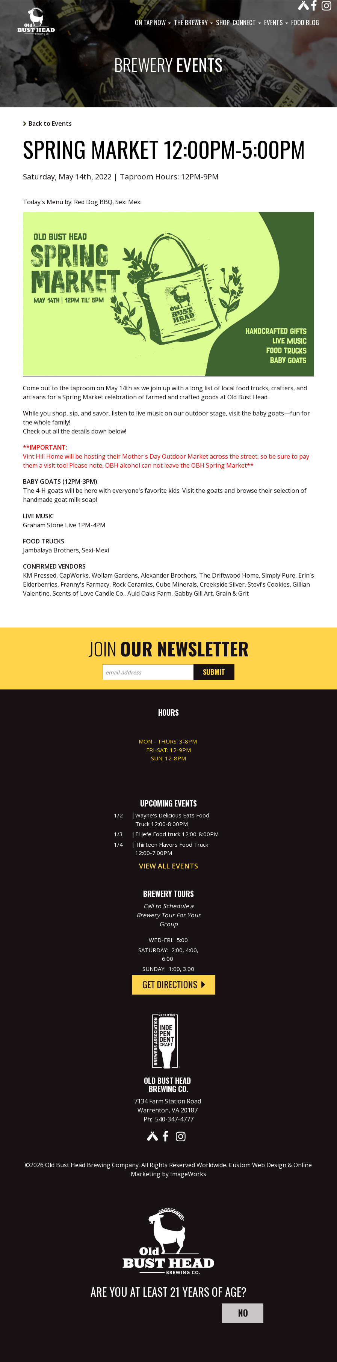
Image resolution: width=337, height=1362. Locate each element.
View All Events (168, 865)
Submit (214, 672)
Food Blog (305, 22)
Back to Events (50, 123)
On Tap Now (153, 22)
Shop (223, 22)
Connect (247, 22)
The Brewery (193, 22)
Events (276, 22)
